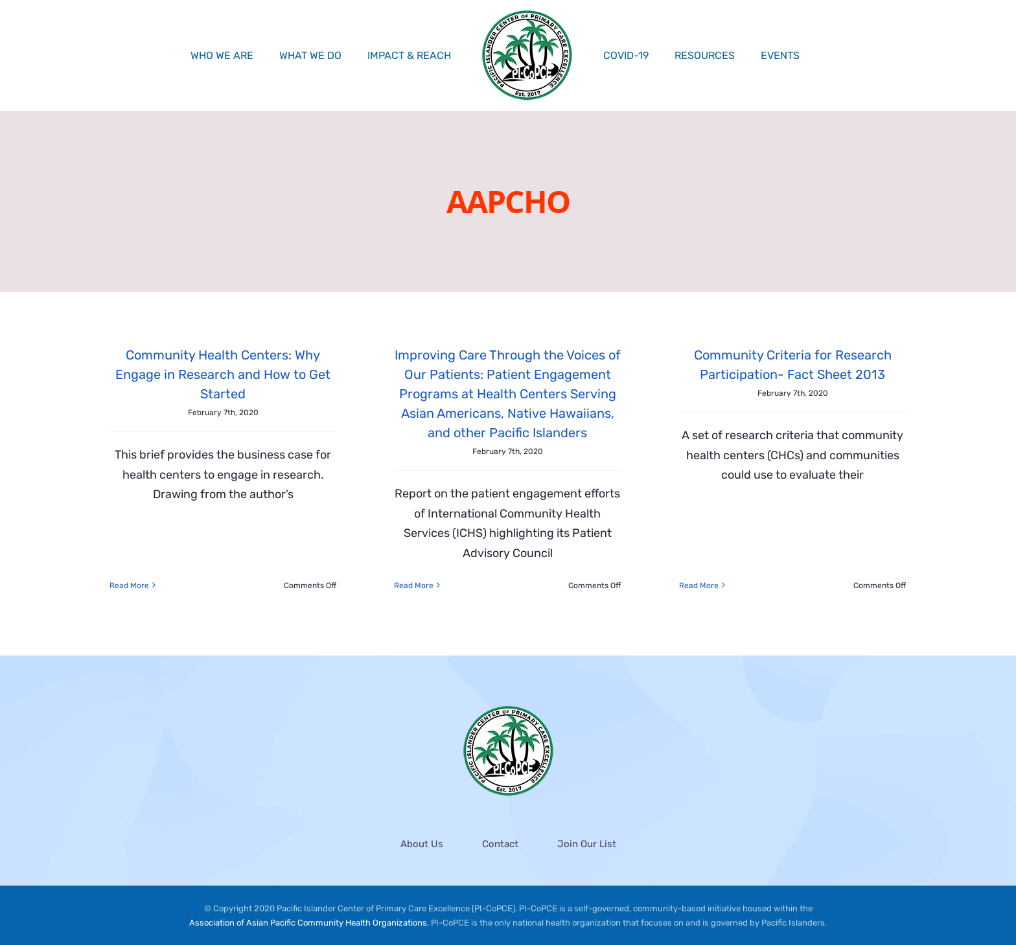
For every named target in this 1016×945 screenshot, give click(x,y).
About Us (421, 844)
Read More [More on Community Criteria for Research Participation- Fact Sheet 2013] (699, 585)
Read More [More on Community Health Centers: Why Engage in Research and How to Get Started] (129, 585)
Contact (500, 844)
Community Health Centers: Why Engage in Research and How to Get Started (222, 374)
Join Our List (586, 844)
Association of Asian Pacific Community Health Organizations (308, 923)
